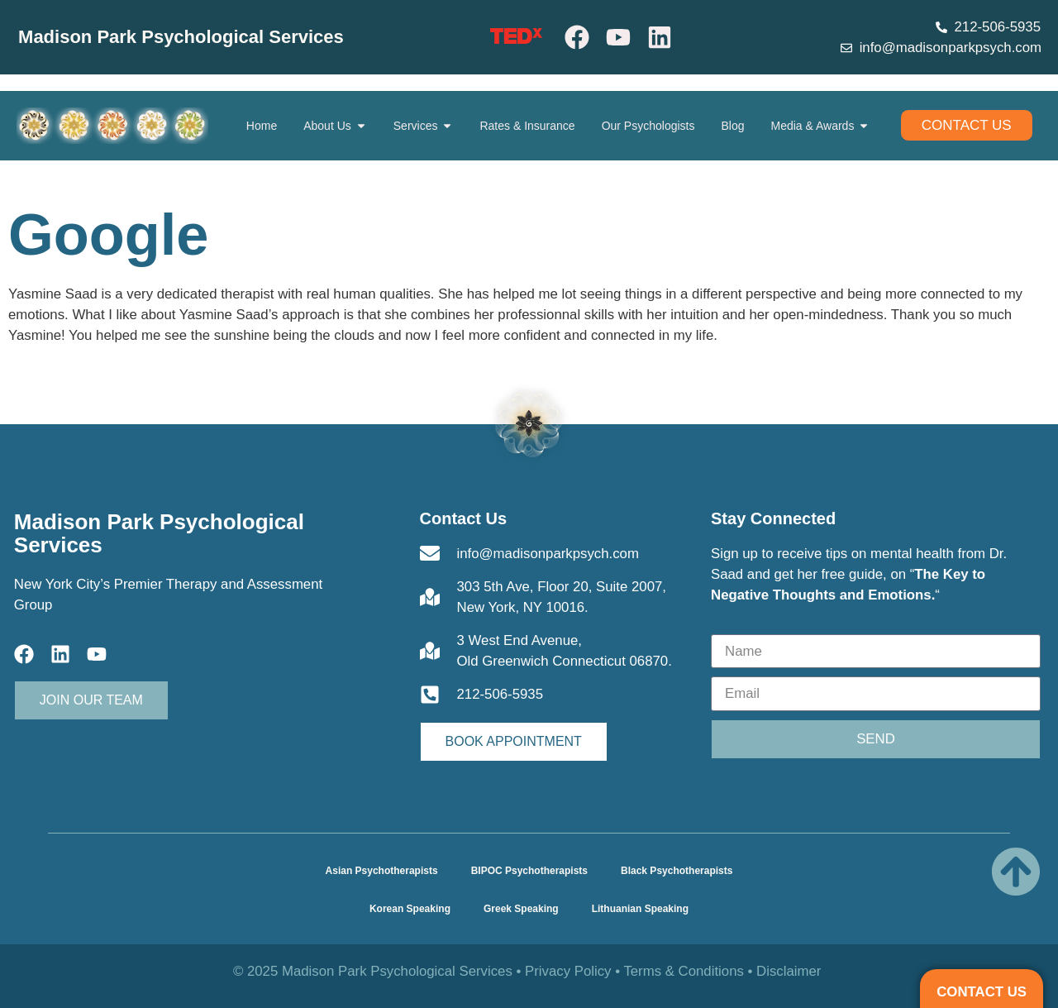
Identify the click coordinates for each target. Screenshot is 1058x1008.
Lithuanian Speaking (640, 909)
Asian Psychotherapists (382, 871)
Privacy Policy (568, 971)
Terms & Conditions (683, 971)
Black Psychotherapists (676, 871)
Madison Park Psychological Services (181, 36)
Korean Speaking (409, 909)
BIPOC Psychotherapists (529, 871)
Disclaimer (788, 971)
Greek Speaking (521, 909)
